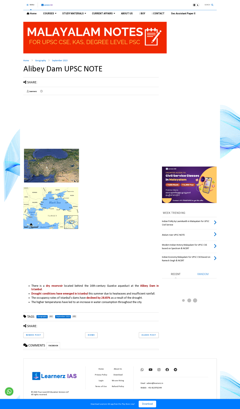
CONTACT (158, 13)
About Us (118, 369)
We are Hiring (118, 381)
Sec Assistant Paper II (183, 13)
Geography (40, 60)
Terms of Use (101, 387)
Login (101, 381)
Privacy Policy (101, 375)
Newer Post (33, 335)
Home (31, 13)
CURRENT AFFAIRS (103, 13)
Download (147, 404)
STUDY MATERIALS (74, 13)
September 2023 (60, 60)
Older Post (149, 335)
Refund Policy (118, 387)
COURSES (49, 13)
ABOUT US (127, 13)
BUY (142, 13)
